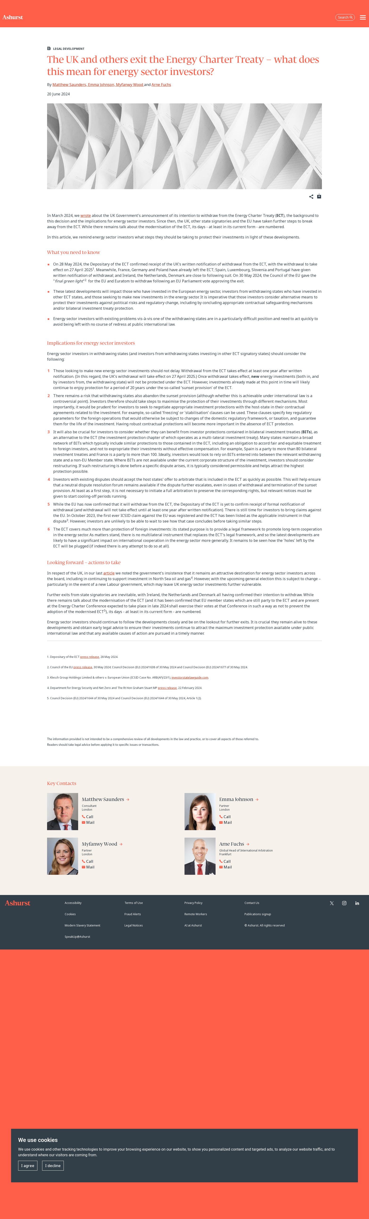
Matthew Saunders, (70, 84)
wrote (85, 215)
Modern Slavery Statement (82, 925)
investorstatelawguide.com (190, 678)
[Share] (311, 197)
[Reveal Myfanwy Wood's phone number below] (129, 861)
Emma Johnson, (102, 84)
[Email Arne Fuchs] (268, 867)
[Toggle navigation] (363, 17)
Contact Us (252, 903)
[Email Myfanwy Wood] (130, 867)
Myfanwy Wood (130, 84)
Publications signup (258, 914)
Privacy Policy (193, 903)
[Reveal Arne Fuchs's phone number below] (266, 861)
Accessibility (73, 903)
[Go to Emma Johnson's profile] (239, 800)
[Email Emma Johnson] (268, 822)
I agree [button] (27, 1165)
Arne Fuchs (161, 84)
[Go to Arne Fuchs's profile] (234, 845)
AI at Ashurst (193, 925)
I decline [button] (53, 1165)
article (109, 573)
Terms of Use (133, 903)
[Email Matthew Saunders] (130, 822)
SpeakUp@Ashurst (77, 937)
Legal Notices (133, 925)
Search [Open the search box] (345, 17)
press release (89, 657)
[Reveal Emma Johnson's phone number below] (266, 817)
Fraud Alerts (132, 914)
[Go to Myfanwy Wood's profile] (102, 845)
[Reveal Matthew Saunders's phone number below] (129, 817)
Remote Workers (195, 914)
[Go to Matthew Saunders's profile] (106, 800)
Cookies (70, 914)
